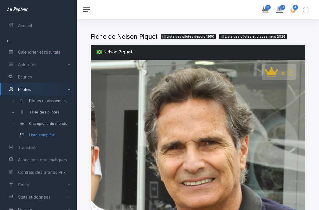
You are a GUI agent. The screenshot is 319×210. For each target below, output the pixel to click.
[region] (38, 105)
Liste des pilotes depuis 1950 (188, 36)
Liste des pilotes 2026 (253, 36)
